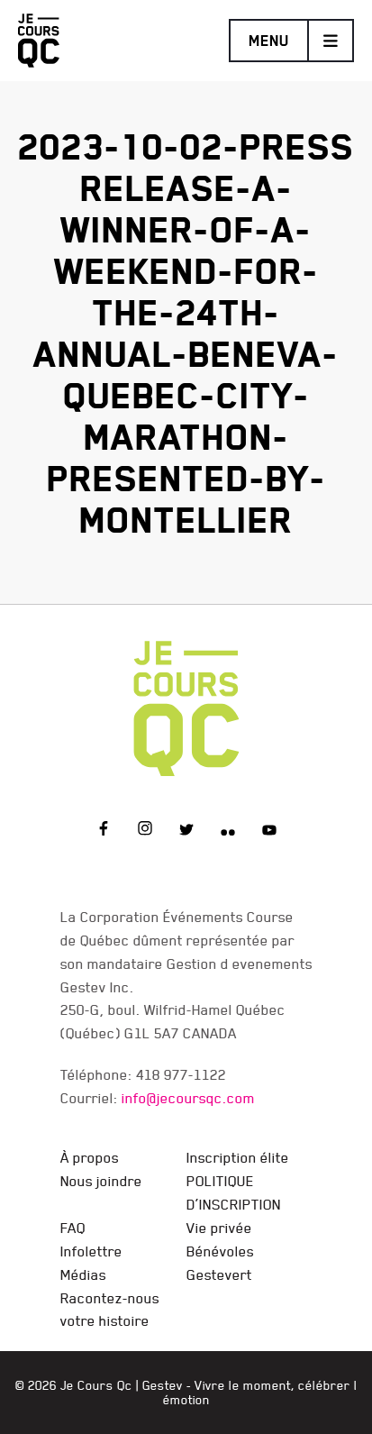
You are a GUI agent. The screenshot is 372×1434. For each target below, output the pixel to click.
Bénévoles (220, 1251)
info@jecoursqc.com (188, 1098)
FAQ (73, 1227)
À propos (89, 1157)
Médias (83, 1274)
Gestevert (219, 1274)
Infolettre (91, 1251)
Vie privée (219, 1227)
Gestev (162, 1385)
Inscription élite (237, 1157)
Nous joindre (101, 1181)
